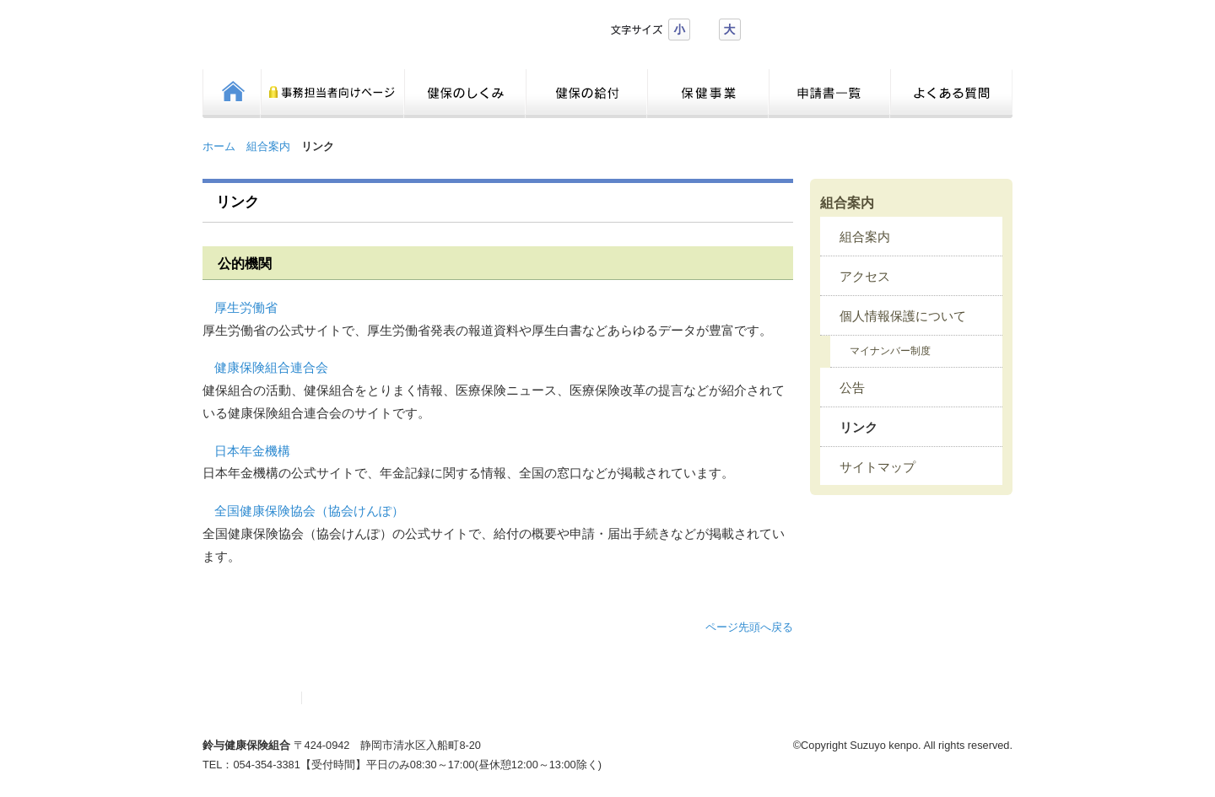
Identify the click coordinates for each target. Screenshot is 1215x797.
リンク (859, 427)
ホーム (218, 146)
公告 (852, 388)
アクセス (865, 276)
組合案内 (268, 146)
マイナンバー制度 (890, 351)
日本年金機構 (252, 451)
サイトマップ (877, 467)
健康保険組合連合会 (271, 367)
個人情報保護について (903, 316)
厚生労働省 (246, 308)
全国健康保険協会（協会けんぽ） (309, 511)
